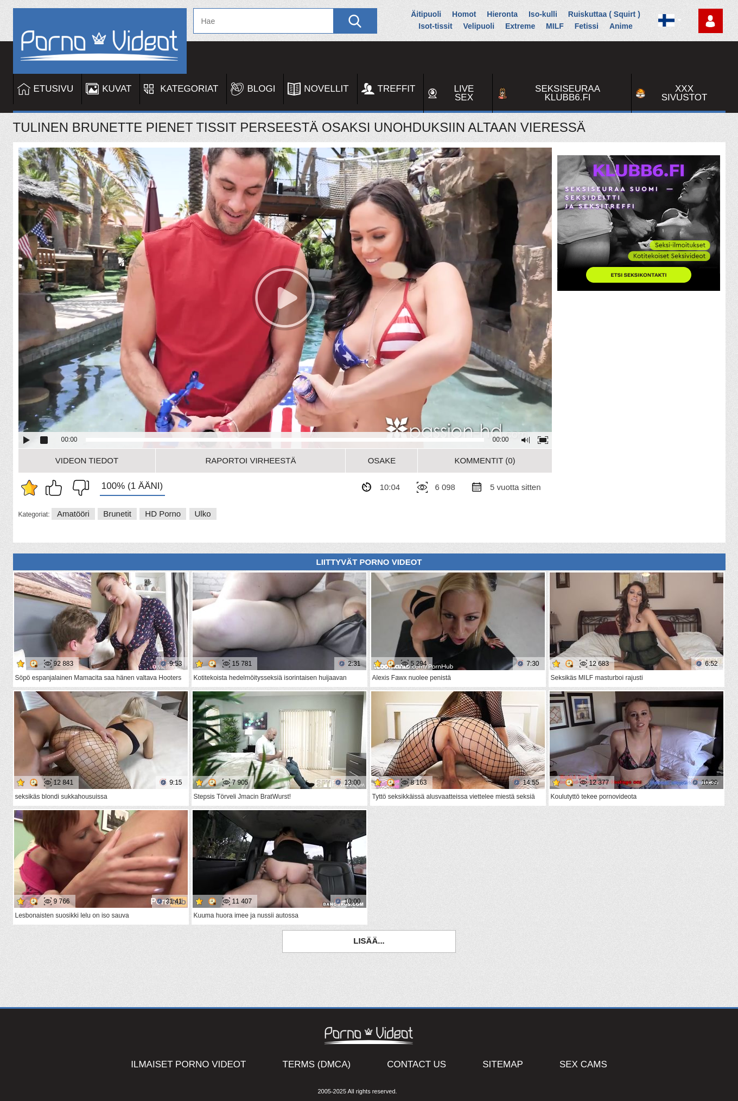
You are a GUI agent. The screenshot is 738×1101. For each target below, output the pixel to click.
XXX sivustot (684, 93)
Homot (464, 14)
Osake (382, 460)
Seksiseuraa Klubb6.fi (567, 93)
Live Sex (464, 93)
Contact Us (416, 1064)
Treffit (397, 89)
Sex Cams (583, 1064)
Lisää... (369, 940)
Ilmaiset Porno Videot (188, 1064)
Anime (621, 26)
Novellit (326, 89)
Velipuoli (478, 26)
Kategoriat (189, 89)
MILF (555, 26)
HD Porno (163, 513)
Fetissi (587, 26)
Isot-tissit (435, 26)
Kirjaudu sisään (710, 21)
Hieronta (502, 14)
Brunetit (117, 513)
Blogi (261, 89)
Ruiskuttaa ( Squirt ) (604, 14)
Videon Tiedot (86, 460)
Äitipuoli (426, 14)
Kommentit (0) (484, 460)
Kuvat (116, 89)
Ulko (203, 513)
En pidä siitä (78, 488)
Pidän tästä (56, 488)
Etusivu (54, 89)
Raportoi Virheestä (250, 460)
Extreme (520, 26)
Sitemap (502, 1064)
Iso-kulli (543, 14)
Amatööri (73, 513)
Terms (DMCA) (317, 1064)
